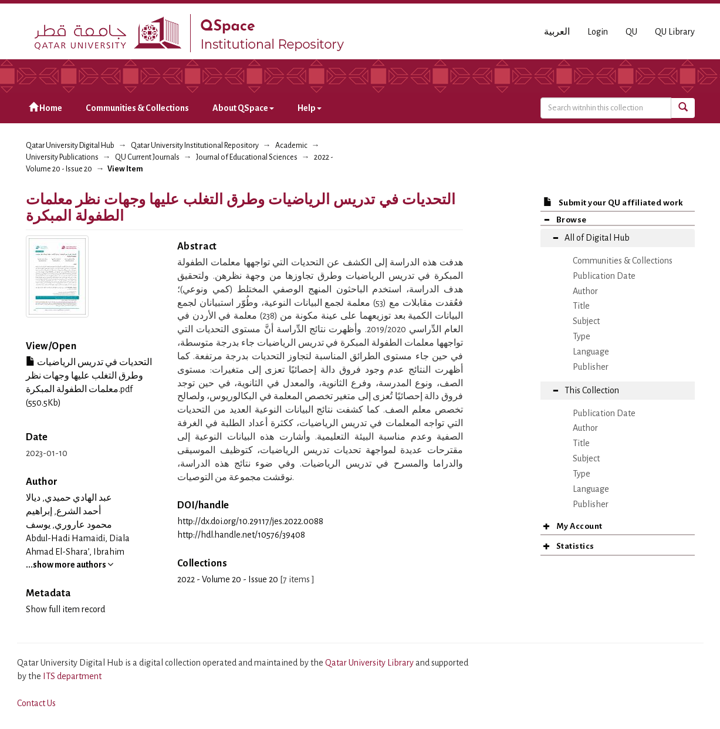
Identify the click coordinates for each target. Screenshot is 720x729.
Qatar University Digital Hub (70, 145)
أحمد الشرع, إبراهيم (63, 511)
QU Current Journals (147, 157)
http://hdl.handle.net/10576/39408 (241, 534)
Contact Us (36, 703)
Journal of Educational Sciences (247, 157)
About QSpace (243, 108)
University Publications (62, 157)
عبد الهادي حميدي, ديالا (69, 497)
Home (45, 108)
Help (310, 108)
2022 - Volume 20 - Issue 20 (227, 579)
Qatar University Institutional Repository (195, 145)
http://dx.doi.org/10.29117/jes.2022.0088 (250, 521)
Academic (291, 145)
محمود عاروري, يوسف (69, 524)
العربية (557, 31)
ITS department (72, 676)
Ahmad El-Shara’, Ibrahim (75, 551)
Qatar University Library (370, 662)
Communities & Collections (137, 108)
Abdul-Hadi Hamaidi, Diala (78, 538)
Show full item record (65, 609)
